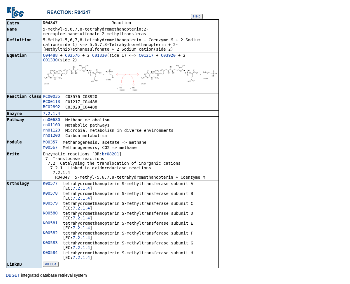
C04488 (50, 56)
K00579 (50, 203)
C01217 (146, 56)
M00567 (50, 147)
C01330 (99, 56)
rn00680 (51, 120)
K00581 (50, 223)
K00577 (50, 184)
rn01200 (51, 136)
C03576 (72, 56)
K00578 (50, 193)
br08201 (110, 154)
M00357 (50, 142)
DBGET (13, 276)
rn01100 (51, 125)
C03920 (168, 56)
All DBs (50, 265)
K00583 (50, 243)
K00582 (50, 233)
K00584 (50, 253)
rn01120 (51, 130)
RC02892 (51, 107)
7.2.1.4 (51, 114)
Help (196, 16)
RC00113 (51, 102)
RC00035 (51, 97)
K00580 (50, 213)
